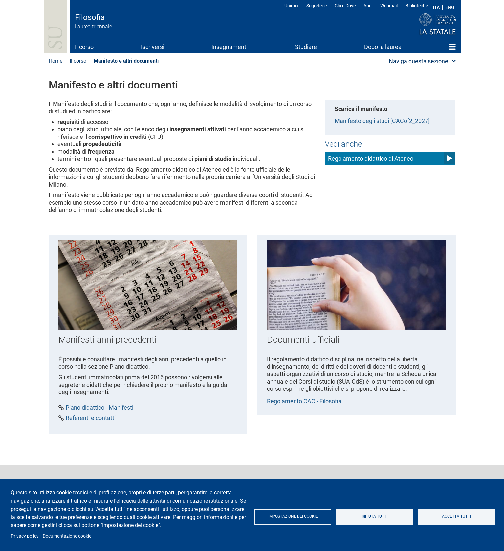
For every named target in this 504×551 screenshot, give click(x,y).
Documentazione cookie (67, 535)
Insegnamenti (229, 46)
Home (452, 47)
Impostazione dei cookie (293, 516)
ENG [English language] (449, 7)
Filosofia (90, 17)
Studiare (306, 46)
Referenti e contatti (91, 418)
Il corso (84, 46)
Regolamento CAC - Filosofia (304, 401)
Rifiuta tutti (374, 516)
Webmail (389, 5)
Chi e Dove (345, 5)
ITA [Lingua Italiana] (436, 7)
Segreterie (316, 5)
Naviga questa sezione (418, 61)
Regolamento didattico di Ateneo (370, 158)
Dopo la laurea (383, 46)
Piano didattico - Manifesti (99, 407)
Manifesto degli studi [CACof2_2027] (382, 120)
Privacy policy (25, 535)
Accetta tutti (456, 516)
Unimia (291, 5)
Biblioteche (416, 5)
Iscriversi (152, 46)
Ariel (367, 5)
